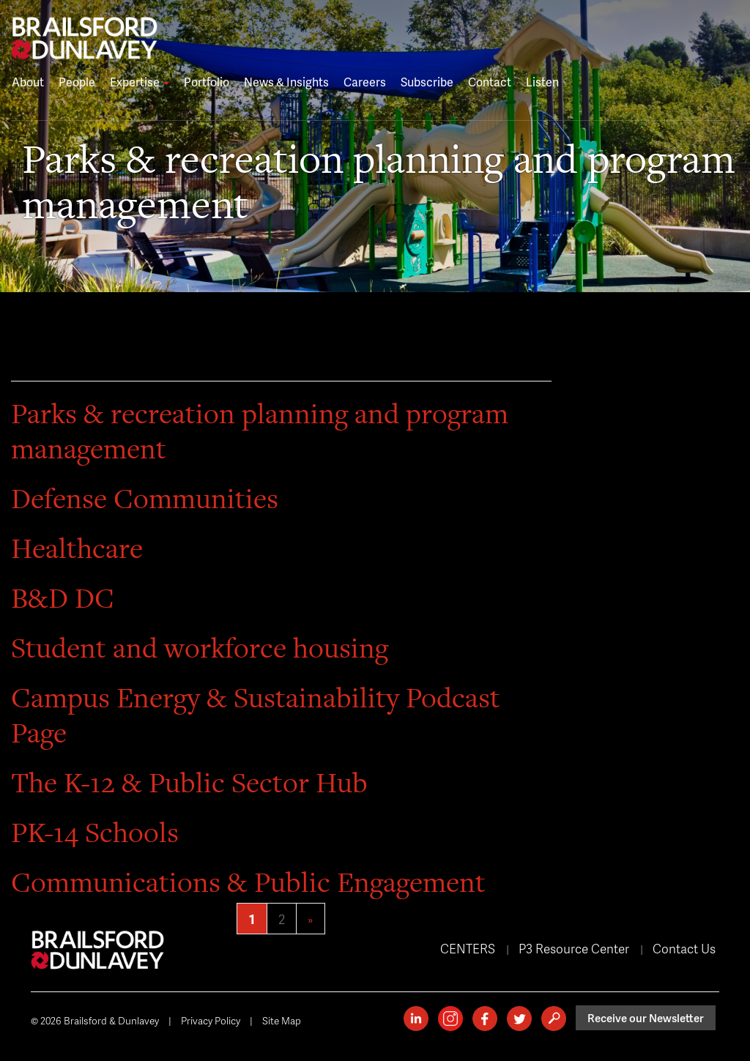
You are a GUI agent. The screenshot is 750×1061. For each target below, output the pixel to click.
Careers (365, 81)
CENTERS (467, 948)
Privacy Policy (210, 1020)
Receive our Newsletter (645, 1018)
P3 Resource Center (574, 948)
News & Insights (286, 81)
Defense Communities (144, 498)
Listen (542, 81)
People (77, 81)
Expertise (139, 81)
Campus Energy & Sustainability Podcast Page (255, 715)
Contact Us (684, 948)
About (28, 81)
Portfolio (206, 81)
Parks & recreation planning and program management (259, 431)
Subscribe (427, 81)
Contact (489, 81)
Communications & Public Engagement (248, 882)
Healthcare (77, 548)
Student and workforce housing (199, 647)
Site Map (281, 1020)
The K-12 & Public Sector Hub (189, 782)
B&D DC (62, 597)
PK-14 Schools (95, 832)
